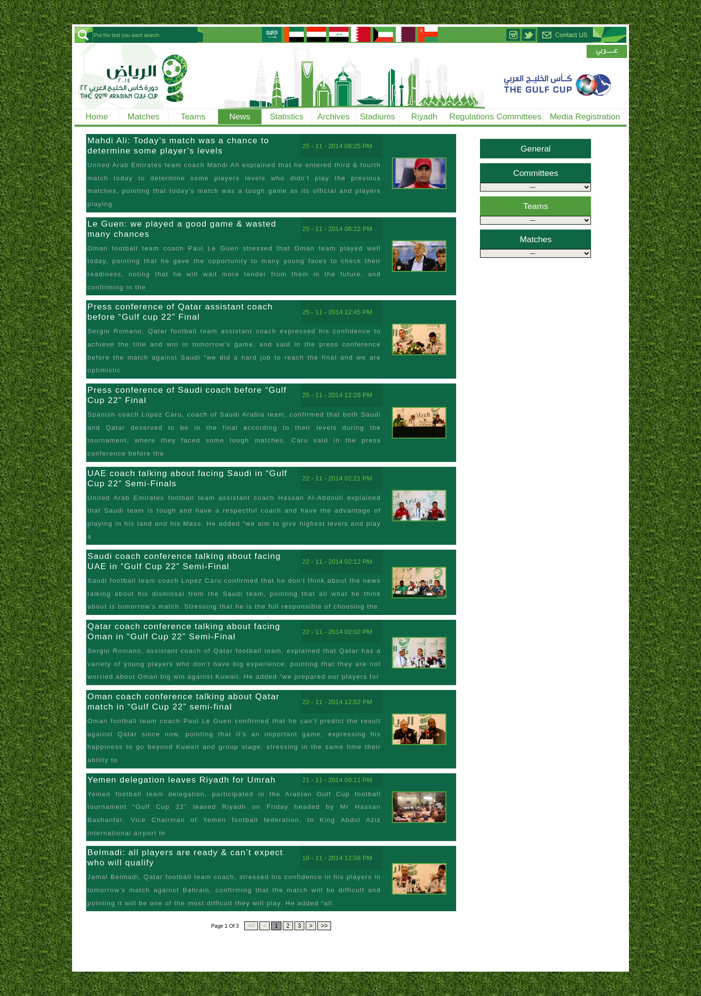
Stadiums (377, 116)
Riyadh (424, 116)
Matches (144, 116)
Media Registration (585, 116)
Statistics (286, 116)
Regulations (471, 116)
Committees (519, 116)
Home (97, 116)
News (239, 116)
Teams (193, 116)
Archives (333, 116)
